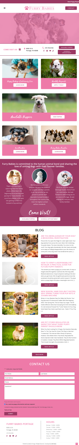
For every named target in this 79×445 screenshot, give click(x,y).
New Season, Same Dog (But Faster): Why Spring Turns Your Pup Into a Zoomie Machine (58, 293)
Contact (71, 8)
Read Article (49, 256)
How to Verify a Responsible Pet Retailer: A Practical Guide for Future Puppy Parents (56, 265)
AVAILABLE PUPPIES (67, 47)
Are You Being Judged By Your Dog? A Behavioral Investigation (58, 237)
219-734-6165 (49, 48)
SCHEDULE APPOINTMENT (66, 52)
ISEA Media (54, 443)
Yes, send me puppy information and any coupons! (20, 404)
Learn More (20, 85)
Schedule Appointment (49, 219)
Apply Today (59, 85)
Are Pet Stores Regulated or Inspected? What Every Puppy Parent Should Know (55, 324)
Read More (39, 354)
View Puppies (57, 117)
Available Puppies (28, 219)
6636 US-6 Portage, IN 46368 (32, 49)
